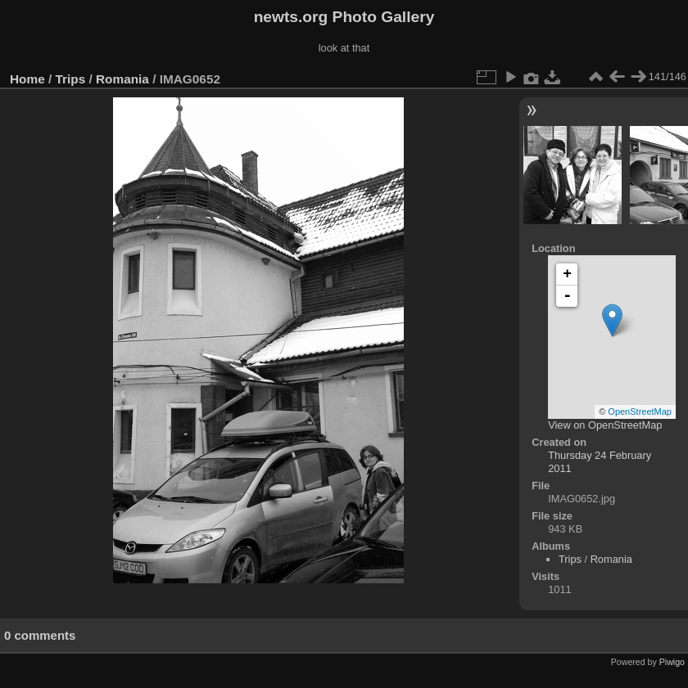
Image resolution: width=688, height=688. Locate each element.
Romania (122, 79)
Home (27, 79)
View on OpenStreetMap (605, 425)
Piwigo (672, 662)
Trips (71, 79)
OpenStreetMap (640, 411)
